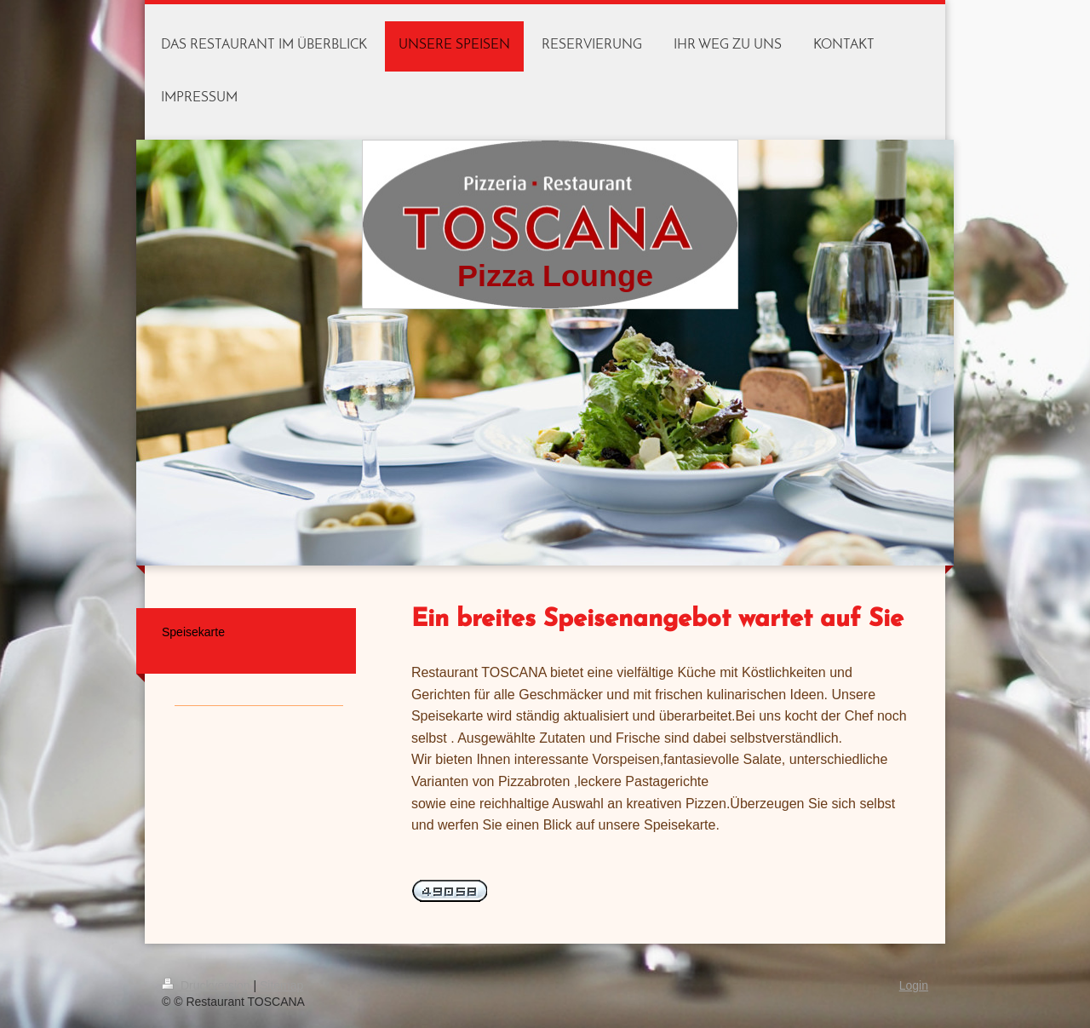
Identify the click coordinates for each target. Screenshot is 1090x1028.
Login (913, 985)
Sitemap (281, 985)
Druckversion (207, 985)
